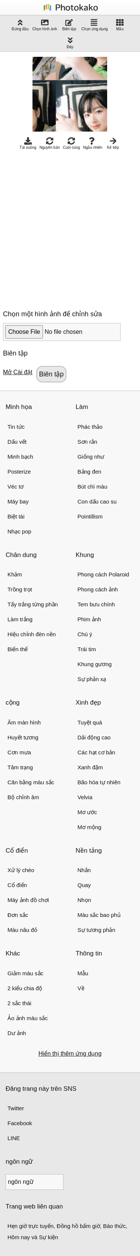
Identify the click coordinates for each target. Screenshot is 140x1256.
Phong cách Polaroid (103, 574)
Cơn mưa (19, 752)
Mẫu (120, 25)
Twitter (15, 1108)
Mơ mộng (90, 827)
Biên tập (69, 25)
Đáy (70, 43)
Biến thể (17, 649)
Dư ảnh (16, 1033)
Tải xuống (27, 143)
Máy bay (18, 501)
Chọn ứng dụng (94, 25)
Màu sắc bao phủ (99, 915)
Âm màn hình (24, 722)
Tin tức (16, 427)
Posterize (19, 471)
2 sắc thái (19, 1003)
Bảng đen (90, 471)
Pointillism (90, 516)
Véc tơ (15, 486)
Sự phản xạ (92, 679)
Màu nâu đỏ (22, 930)
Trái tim (87, 649)
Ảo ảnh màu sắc (27, 1018)
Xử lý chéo (20, 870)
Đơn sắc (17, 915)
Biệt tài (16, 516)
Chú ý (85, 634)
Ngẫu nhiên (92, 143)
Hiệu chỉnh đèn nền (31, 634)
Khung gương (95, 664)
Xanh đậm (90, 767)
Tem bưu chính (96, 604)
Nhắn (84, 870)
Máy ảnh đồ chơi (28, 900)
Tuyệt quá (90, 722)
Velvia (85, 797)
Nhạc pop (19, 531)
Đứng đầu (20, 25)
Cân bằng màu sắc (30, 782)
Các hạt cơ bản (96, 752)
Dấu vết (17, 441)
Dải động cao (94, 737)
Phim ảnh (89, 619)
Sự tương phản (96, 930)
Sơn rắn (87, 441)
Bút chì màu (93, 486)
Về (81, 988)
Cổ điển (17, 885)
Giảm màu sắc (25, 973)
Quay (84, 885)
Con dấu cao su (97, 501)
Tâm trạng (20, 767)
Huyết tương (22, 737)
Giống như (91, 456)
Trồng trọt (19, 589)
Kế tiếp (113, 143)
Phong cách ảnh (98, 589)
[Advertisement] (70, 228)
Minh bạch (20, 456)
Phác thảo (90, 427)
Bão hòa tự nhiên (99, 782)
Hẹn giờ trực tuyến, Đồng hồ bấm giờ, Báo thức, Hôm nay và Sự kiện (67, 1231)
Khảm (14, 574)
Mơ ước (87, 812)
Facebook (19, 1123)
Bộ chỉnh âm (23, 797)
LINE (13, 1138)
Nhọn (84, 900)
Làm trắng (19, 619)
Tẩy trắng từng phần (32, 604)
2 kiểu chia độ (24, 988)
